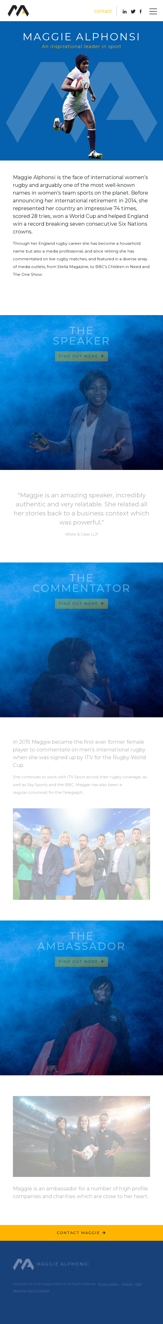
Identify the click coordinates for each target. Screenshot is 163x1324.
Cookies (127, 1284)
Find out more (81, 356)
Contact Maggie (81, 1232)
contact (103, 11)
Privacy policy (108, 1284)
